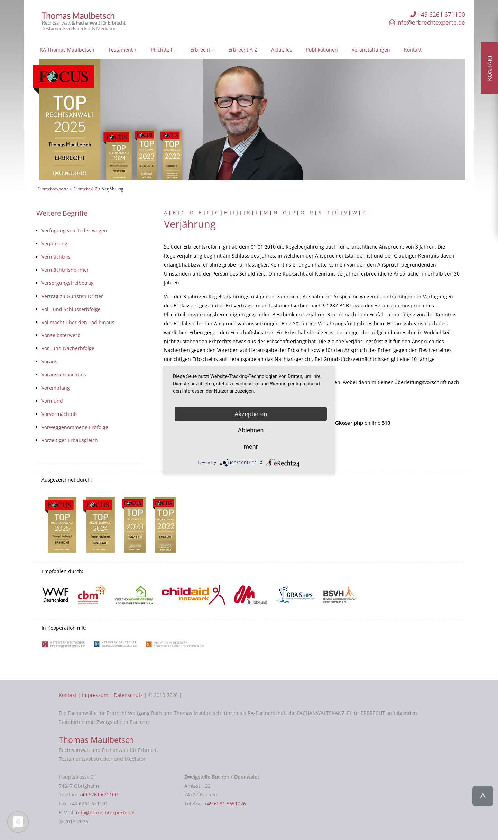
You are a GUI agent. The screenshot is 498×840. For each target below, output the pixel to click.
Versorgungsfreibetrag (68, 283)
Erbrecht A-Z (242, 49)
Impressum (95, 695)
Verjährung (54, 243)
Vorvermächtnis (60, 414)
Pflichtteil (161, 49)
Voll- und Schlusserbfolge (71, 309)
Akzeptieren (250, 414)
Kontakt (413, 49)
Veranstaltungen (371, 49)
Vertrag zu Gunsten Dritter (72, 296)
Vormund (52, 401)
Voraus (49, 361)
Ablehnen (251, 430)
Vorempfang (56, 387)
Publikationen (322, 49)
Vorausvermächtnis (64, 374)
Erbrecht (200, 49)
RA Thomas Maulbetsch (67, 49)
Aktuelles (281, 49)
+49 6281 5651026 (225, 803)
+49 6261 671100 (437, 14)
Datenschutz (128, 695)
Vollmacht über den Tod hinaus (78, 322)
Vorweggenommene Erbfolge (75, 427)
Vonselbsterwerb (61, 335)
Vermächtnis (56, 256)
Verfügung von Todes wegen (74, 230)
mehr (250, 446)
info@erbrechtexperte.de (427, 22)
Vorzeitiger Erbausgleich (70, 440)
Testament (120, 49)
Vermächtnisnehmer (65, 270)
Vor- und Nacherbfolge (68, 348)
